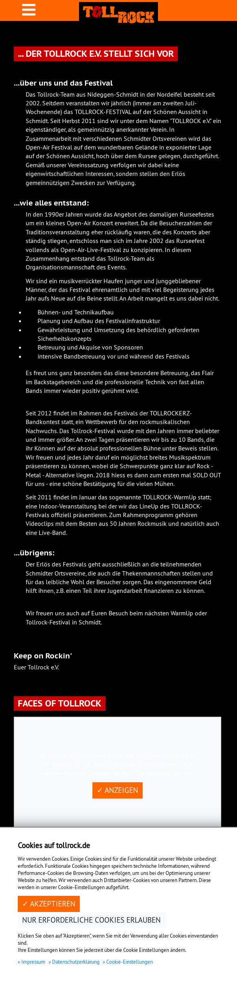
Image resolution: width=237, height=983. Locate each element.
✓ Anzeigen (117, 790)
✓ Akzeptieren (48, 903)
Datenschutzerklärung (76, 962)
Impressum (33, 962)
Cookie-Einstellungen (129, 962)
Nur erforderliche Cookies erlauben (91, 920)
